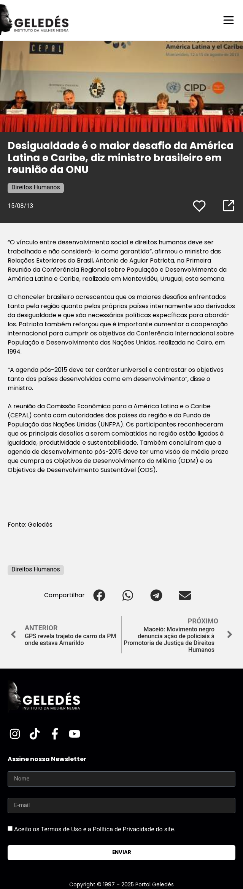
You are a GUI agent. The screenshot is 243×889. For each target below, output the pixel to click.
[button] (99, 595)
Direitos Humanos (35, 187)
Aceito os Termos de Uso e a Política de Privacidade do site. (95, 829)
